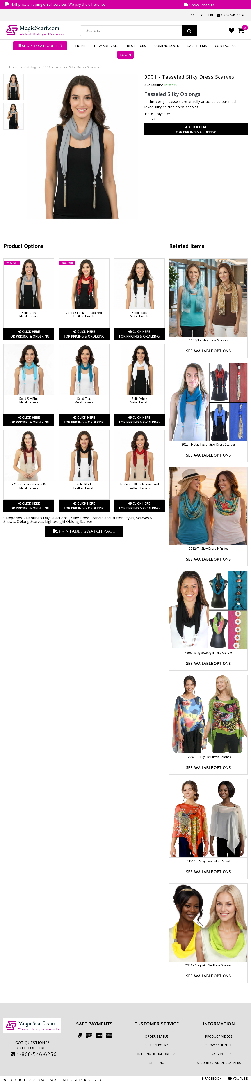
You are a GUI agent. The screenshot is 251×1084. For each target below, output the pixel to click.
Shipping (156, 1063)
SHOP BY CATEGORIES (40, 45)
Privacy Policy (219, 1054)
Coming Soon (166, 45)
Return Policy (156, 1045)
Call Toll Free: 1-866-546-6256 (217, 15)
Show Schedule (218, 1045)
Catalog (30, 67)
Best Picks (136, 45)
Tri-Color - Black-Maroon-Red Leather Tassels (139, 486)
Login (125, 54)
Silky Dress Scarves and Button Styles (102, 517)
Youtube (238, 1078)
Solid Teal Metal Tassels (84, 400)
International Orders (156, 1054)
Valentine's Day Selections (45, 517)
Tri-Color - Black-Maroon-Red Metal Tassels (28, 486)
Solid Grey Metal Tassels (28, 315)
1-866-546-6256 (34, 1054)
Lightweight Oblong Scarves (69, 521)
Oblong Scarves (30, 521)
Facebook (211, 1078)
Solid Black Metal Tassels (139, 315)
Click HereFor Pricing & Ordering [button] (196, 129)
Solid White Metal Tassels (139, 400)
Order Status (157, 1036)
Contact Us (226, 45)
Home (80, 45)
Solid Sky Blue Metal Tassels (29, 400)
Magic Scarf (49, 1080)
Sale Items (197, 45)
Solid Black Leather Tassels (84, 486)
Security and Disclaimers (219, 1063)
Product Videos (219, 1036)
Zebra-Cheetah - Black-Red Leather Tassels (84, 315)
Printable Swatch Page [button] (84, 531)
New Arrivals (106, 45)
